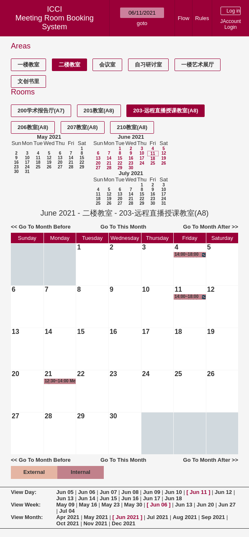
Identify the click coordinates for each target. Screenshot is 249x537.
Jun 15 (108, 498)
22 (82, 162)
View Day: (23, 492)
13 (60, 157)
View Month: (27, 517)
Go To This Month (123, 227)
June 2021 (131, 137)
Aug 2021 (185, 517)
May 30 (133, 504)
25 (38, 167)
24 (27, 167)
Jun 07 (108, 492)
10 (27, 157)
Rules (202, 18)
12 (49, 157)
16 (16, 162)
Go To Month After (207, 227)
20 (60, 162)
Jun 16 (130, 498)
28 (71, 167)
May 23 (111, 504)
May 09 (65, 504)
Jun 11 (198, 492)
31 (27, 171)
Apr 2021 (68, 517)
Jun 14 (86, 498)
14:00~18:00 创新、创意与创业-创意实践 (191, 254)
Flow (183, 18)
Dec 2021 (123, 523)
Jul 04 (67, 511)
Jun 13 (65, 498)
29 (82, 167)
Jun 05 (65, 492)
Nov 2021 (95, 523)
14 (71, 157)
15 (82, 157)
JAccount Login (230, 24)
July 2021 (130, 173)
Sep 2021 (213, 517)
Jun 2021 (127, 517)
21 (71, 162)
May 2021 (49, 137)
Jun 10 (173, 492)
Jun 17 (151, 498)
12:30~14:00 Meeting (60, 381)
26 (49, 167)
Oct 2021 (67, 523)
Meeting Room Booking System (54, 22)
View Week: (26, 504)
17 (27, 162)
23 (16, 167)
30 (16, 171)
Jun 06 (86, 492)
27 (60, 167)
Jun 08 (130, 492)
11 (38, 157)
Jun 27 (227, 504)
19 (49, 162)
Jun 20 (205, 504)
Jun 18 (173, 498)
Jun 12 (223, 492)
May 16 (88, 504)
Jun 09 (151, 492)
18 (38, 162)
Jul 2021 (157, 517)
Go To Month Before (45, 227)
